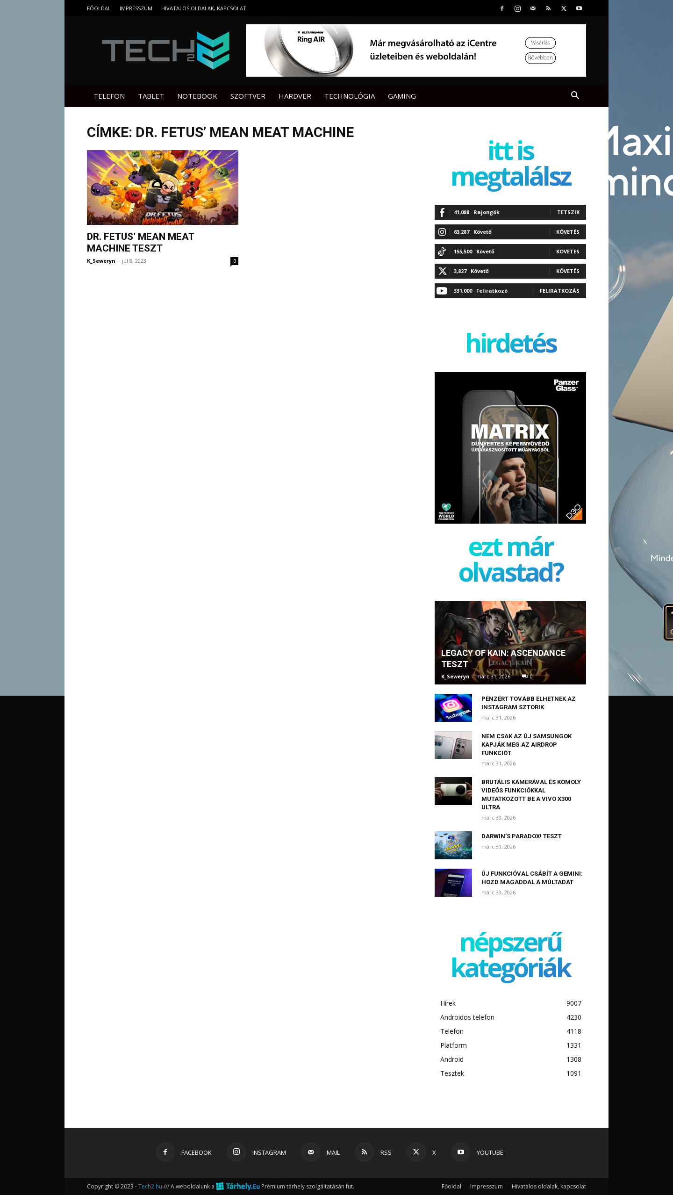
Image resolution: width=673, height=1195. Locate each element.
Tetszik (568, 212)
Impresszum (136, 8)
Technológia (349, 96)
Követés (568, 231)
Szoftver (247, 96)
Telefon (109, 96)
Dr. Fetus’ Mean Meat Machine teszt (140, 242)
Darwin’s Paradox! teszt (521, 836)
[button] (575, 96)
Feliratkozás (560, 290)
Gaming (402, 96)
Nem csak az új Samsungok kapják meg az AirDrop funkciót (526, 744)
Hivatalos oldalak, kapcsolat (203, 8)
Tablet (151, 96)
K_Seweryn (101, 260)
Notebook (197, 96)
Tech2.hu (150, 1186)
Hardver (295, 96)
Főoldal (99, 8)
